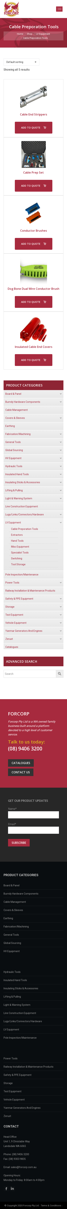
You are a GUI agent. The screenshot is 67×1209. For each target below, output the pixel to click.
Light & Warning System (17, 1004)
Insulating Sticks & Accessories (21, 988)
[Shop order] (21, 62)
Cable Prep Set (33, 172)
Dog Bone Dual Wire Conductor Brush (33, 289)
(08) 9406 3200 (25, 748)
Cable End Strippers (33, 114)
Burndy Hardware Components (21, 893)
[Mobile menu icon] (59, 9)
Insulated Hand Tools (15, 980)
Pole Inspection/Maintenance (20, 1037)
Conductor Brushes (33, 231)
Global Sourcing (12, 943)
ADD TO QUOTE (30, 127)
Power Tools (11, 1058)
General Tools (11, 934)
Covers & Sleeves (13, 910)
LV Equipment (11, 1029)
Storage (8, 1083)
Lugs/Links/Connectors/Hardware (23, 1021)
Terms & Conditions (51, 1205)
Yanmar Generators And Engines (22, 1107)
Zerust (7, 1116)
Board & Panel (11, 885)
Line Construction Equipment (20, 1013)
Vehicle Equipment (14, 1099)
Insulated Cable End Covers (33, 347)
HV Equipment (12, 951)
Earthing (8, 918)
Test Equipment (12, 1091)
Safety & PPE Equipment (17, 1074)
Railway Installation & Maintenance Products (28, 1066)
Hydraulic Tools (12, 972)
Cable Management (15, 901)
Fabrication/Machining (16, 926)
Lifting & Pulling (12, 996)
